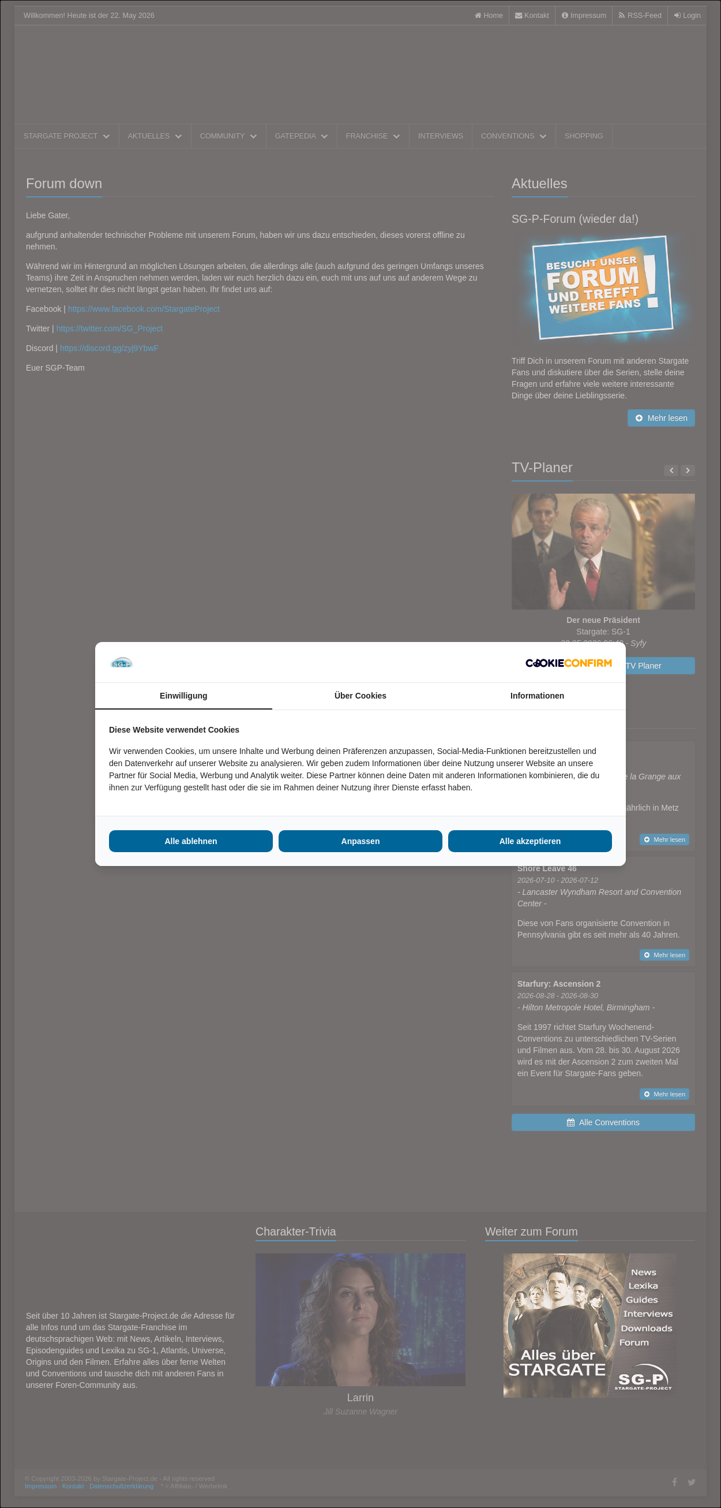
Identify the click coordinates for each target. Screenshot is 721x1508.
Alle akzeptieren (530, 841)
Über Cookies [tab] (360, 695)
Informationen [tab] (537, 695)
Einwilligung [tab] (183, 695)
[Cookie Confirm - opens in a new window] (568, 662)
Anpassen (360, 841)
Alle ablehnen (190, 841)
